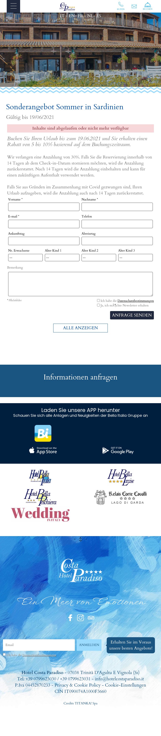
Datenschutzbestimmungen (136, 301)
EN (72, 16)
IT (62, 16)
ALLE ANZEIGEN (80, 328)
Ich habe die (31, 655)
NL (90, 16)
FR (80, 16)
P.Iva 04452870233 (32, 685)
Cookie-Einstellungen (125, 685)
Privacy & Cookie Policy (78, 685)
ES (98, 16)
